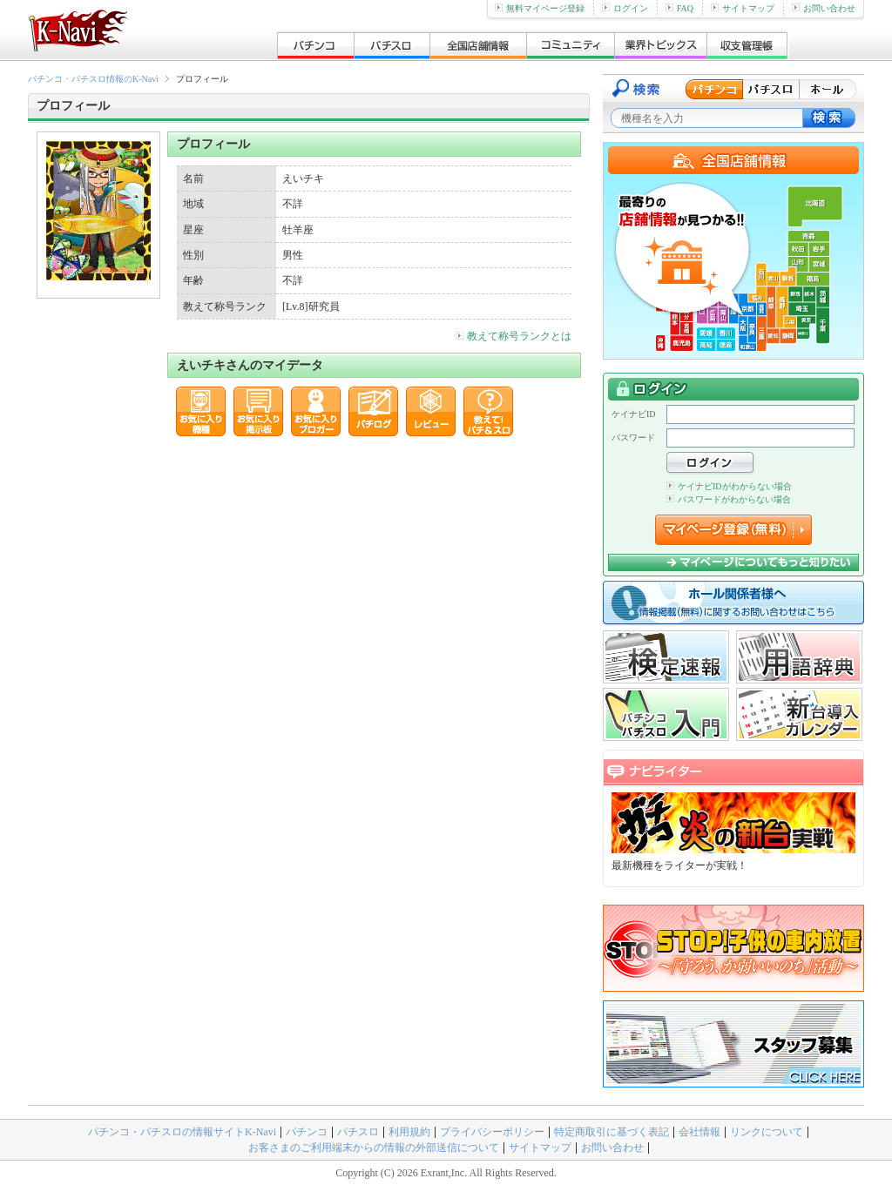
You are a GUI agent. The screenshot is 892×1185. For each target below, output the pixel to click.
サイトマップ (742, 8)
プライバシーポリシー (492, 1132)
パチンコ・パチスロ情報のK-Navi (93, 79)
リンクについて (766, 1132)
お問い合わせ (823, 8)
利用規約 (409, 1132)
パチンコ (307, 1132)
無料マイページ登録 (540, 8)
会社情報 (699, 1132)
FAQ (679, 8)
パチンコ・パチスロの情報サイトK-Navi (182, 1132)
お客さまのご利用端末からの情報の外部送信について (373, 1147)
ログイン (625, 8)
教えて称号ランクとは (513, 336)
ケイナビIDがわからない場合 (729, 486)
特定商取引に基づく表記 (611, 1132)
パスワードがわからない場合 (728, 499)
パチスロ (358, 1132)
